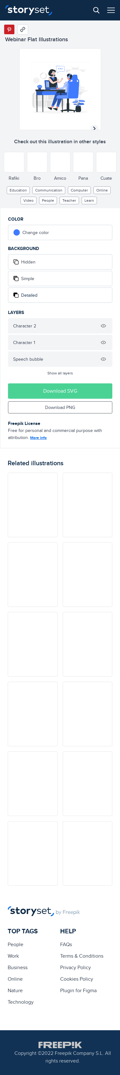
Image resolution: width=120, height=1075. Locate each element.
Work (13, 956)
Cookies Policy (76, 979)
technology (21, 1002)
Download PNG (60, 407)
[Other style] (14, 162)
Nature (15, 990)
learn (89, 200)
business (18, 967)
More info (38, 437)
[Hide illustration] (103, 326)
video (28, 200)
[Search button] (96, 10)
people (48, 200)
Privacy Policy (75, 967)
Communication (48, 190)
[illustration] (33, 505)
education (18, 190)
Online (102, 190)
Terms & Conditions (81, 956)
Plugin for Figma (78, 990)
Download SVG (60, 391)
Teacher (69, 200)
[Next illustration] (94, 128)
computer (79, 190)
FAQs (66, 944)
